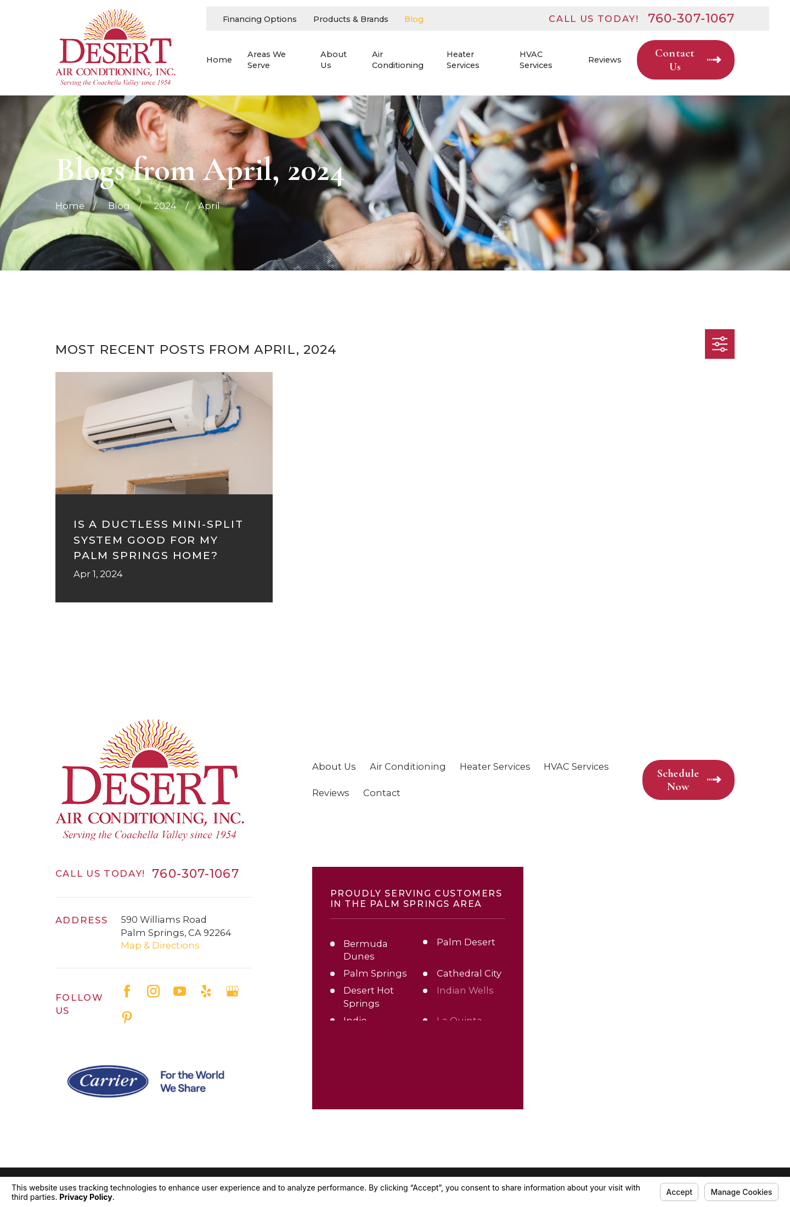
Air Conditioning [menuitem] (398, 59)
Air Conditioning (408, 766)
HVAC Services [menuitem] (536, 59)
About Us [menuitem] (333, 59)
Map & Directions (160, 945)
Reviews (330, 792)
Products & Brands (350, 19)
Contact (381, 792)
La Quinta (459, 1020)
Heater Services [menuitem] (463, 59)
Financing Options (260, 19)
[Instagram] (153, 991)
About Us (334, 766)
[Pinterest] (127, 1017)
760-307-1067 (691, 19)
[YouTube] (179, 991)
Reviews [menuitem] (605, 60)
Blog (414, 19)
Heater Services (495, 766)
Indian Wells (465, 990)
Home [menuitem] (219, 60)
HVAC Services (576, 766)
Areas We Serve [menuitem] (266, 59)
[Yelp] (206, 991)
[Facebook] (127, 991)
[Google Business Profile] (232, 991)
